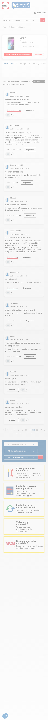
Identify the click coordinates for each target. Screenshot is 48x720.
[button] (3, 430)
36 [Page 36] (37, 430)
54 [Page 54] (27, 433)
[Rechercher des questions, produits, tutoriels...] (42, 20)
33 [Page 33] (26, 430)
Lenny (22, 38)
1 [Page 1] (7, 430)
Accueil (5, 27)
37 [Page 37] (41, 430)
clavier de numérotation (17, 99)
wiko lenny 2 (11, 279)
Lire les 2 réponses (14, 110)
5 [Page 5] (14, 430)
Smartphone (24, 43)
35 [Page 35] (33, 430)
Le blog (36, 63)
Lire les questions (10, 63)
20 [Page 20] (19, 430)
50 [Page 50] (20, 433)
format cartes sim (14, 172)
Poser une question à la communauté (18, 54)
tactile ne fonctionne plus (18, 237)
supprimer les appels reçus (18, 132)
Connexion (41, 13)
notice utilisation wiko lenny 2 (20, 310)
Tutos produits (25, 63)
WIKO (32, 43)
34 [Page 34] (30, 430)
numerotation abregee (16, 204)
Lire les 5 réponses (14, 215)
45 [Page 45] (16, 433)
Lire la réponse (12, 183)
